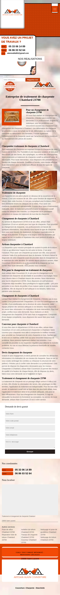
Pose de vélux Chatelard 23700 (8, 531)
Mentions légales (30, 555)
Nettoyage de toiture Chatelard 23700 (48, 538)
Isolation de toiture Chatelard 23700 (28, 531)
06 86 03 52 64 (23, 473)
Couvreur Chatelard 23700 (28, 541)
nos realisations (30, 58)
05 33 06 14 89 (23, 469)
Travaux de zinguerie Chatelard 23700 (29, 536)
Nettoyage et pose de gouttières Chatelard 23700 (48, 532)
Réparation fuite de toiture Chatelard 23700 (9, 537)
